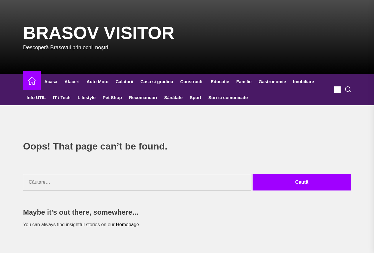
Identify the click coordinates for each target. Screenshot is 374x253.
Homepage (127, 224)
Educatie (220, 81)
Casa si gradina (156, 81)
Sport (195, 97)
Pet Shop (112, 97)
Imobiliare (303, 81)
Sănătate (173, 97)
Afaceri (71, 81)
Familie (244, 81)
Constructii (192, 81)
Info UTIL (36, 97)
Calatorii (124, 81)
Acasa (50, 81)
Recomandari (143, 97)
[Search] (348, 89)
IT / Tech (62, 97)
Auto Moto (97, 81)
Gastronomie (272, 81)
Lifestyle (87, 97)
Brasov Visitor (98, 33)
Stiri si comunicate (228, 97)
